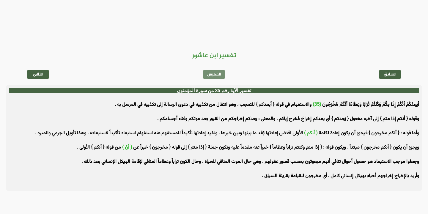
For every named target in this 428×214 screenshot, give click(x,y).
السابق (390, 74)
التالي (38, 74)
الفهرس (214, 74)
